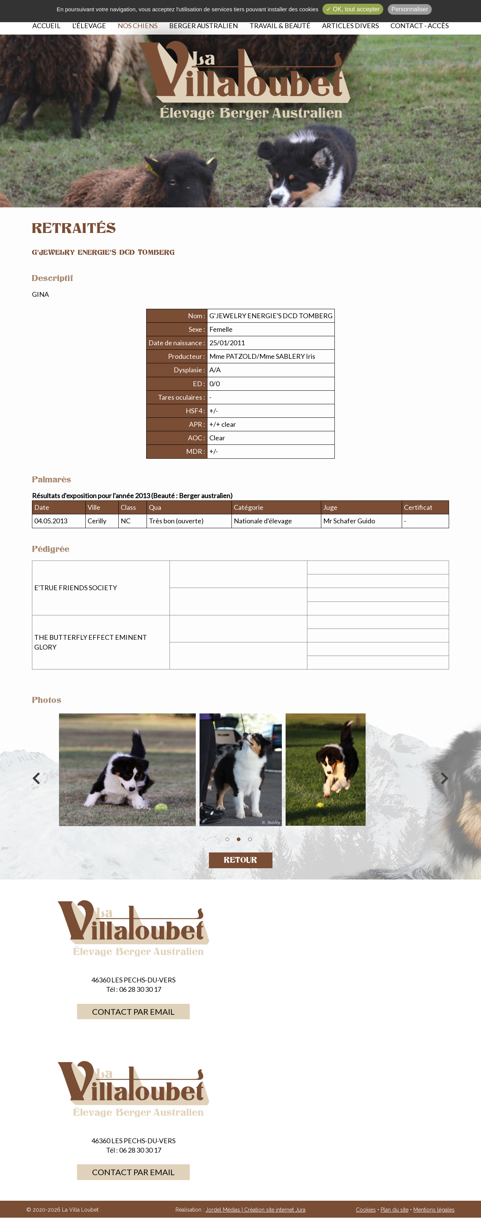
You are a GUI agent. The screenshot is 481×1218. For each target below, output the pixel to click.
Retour (240, 859)
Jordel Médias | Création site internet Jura (256, 1210)
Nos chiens (137, 25)
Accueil (46, 25)
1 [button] (227, 839)
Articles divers (350, 25)
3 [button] (250, 839)
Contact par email (133, 1011)
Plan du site (394, 1210)
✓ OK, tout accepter (353, 9)
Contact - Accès (419, 25)
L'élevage (89, 25)
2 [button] (238, 839)
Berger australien (203, 25)
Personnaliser (410, 9)
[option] (240, 772)
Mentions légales (434, 1210)
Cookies (366, 1210)
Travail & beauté (280, 25)
